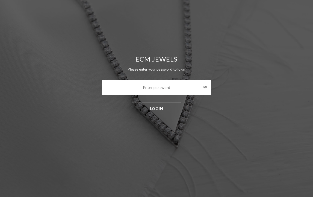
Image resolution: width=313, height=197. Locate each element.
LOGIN (156, 108)
